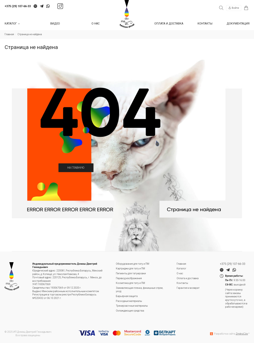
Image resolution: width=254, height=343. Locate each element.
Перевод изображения (129, 278)
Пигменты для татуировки (131, 273)
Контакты (205, 23)
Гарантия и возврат (188, 288)
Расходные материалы (129, 301)
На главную (75, 167)
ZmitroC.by (242, 333)
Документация (238, 23)
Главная (181, 263)
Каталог (181, 268)
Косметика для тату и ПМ (130, 283)
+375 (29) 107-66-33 (18, 6)
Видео (55, 23)
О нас (96, 23)
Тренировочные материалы (132, 305)
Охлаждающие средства (130, 310)
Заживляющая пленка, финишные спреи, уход (139, 290)
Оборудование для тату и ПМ (132, 263)
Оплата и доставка (168, 23)
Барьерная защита (127, 296)
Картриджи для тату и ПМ (130, 268)
